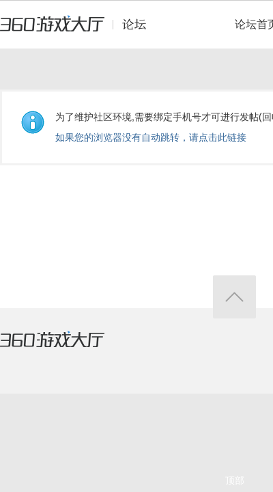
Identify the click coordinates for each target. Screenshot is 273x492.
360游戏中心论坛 (79, 30)
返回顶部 (234, 296)
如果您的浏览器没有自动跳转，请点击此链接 (150, 137)
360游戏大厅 (66, 348)
